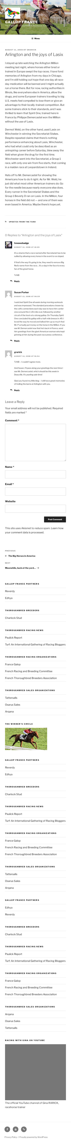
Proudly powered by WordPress (33, 1137)
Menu (35, 38)
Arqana (9, 711)
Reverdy (10, 591)
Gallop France (21, 22)
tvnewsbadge (21, 243)
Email (9, 484)
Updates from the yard (22, 222)
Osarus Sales (12, 704)
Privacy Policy (10, 1137)
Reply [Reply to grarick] (17, 390)
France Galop (13, 664)
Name (9, 466)
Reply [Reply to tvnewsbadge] (17, 281)
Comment (12, 420)
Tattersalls (11, 697)
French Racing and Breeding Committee (28, 671)
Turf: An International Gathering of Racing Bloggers (35, 644)
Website (10, 501)
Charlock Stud (13, 617)
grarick (31, 50)
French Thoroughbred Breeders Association (31, 678)
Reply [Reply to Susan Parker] (17, 341)
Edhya (8, 598)
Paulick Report (13, 637)
